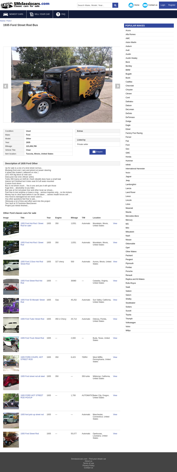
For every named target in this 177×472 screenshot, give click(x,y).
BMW (128, 70)
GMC (128, 153)
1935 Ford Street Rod (30, 434)
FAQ (60, 14)
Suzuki (128, 311)
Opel (128, 248)
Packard (129, 255)
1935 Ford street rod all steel (33, 376)
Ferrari (128, 137)
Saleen (128, 291)
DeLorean (130, 109)
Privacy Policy (89, 465)
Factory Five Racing (134, 133)
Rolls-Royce (131, 283)
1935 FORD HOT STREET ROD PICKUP (32, 396)
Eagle (128, 125)
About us (88, 461)
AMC (128, 38)
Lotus (128, 204)
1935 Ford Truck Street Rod (32, 338)
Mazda (128, 212)
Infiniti (128, 165)
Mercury (129, 220)
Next (117, 86)
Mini (127, 228)
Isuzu (128, 172)
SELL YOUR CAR (40, 14)
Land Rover (130, 192)
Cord (128, 97)
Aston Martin (131, 42)
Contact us (150, 5)
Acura (128, 30)
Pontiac (129, 267)
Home (133, 5)
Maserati (129, 208)
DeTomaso (130, 117)
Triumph (129, 319)
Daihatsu (129, 101)
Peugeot (129, 259)
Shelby (128, 299)
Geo (127, 149)
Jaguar (128, 176)
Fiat (127, 141)
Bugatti (128, 74)
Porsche (129, 271)
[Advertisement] (61, 36)
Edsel (128, 129)
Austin (128, 54)
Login (163, 5)
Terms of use (88, 463)
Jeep (128, 180)
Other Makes (131, 251)
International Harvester (135, 169)
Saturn (128, 295)
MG (127, 224)
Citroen (129, 94)
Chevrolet (130, 86)
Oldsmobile (130, 244)
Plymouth (130, 263)
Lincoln (129, 200)
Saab (128, 287)
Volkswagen (131, 323)
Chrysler (129, 90)
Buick (128, 78)
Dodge (128, 121)
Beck (128, 62)
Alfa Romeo (131, 34)
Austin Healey (131, 58)
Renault (129, 275)
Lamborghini (131, 184)
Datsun (129, 105)
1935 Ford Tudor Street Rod (32, 319)
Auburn (129, 46)
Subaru (129, 307)
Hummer (129, 161)
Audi (127, 50)
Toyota (128, 315)
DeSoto (129, 113)
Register (171, 5)
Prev (5, 86)
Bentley (129, 66)
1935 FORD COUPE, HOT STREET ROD (32, 358)
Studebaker (130, 303)
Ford (128, 145)
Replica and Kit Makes (135, 279)
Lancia (128, 188)
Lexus (128, 196)
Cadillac (129, 82)
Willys (128, 330)
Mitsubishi (130, 232)
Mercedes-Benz (132, 216)
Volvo (128, 326)
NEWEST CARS (13, 14)
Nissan (128, 240)
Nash (128, 236)
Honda (128, 157)
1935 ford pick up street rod (32, 414)
